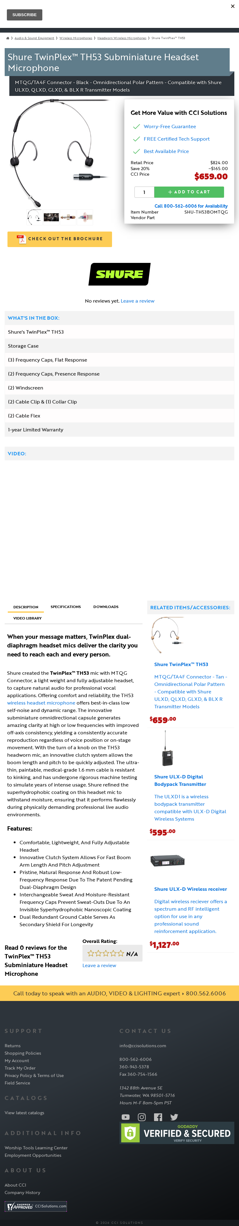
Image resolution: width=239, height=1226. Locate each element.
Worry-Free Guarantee (170, 126)
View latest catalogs (24, 1112)
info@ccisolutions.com (143, 1045)
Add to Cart (189, 192)
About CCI (15, 1185)
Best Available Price (166, 151)
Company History (22, 1192)
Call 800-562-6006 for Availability (191, 205)
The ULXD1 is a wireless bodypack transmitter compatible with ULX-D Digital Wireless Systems (190, 808)
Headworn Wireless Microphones (121, 38)
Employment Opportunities (33, 1155)
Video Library (27, 618)
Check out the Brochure (60, 239)
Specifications (66, 606)
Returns (13, 1045)
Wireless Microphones (75, 38)
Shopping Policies (23, 1053)
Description (25, 607)
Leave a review (137, 300)
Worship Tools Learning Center (36, 1147)
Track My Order (20, 1068)
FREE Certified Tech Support (177, 138)
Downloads (106, 606)
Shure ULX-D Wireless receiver (190, 889)
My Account (17, 1060)
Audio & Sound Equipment (34, 38)
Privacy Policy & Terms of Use (34, 1075)
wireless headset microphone (41, 702)
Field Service (17, 1083)
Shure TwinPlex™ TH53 (181, 664)
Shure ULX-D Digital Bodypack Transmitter (180, 780)
